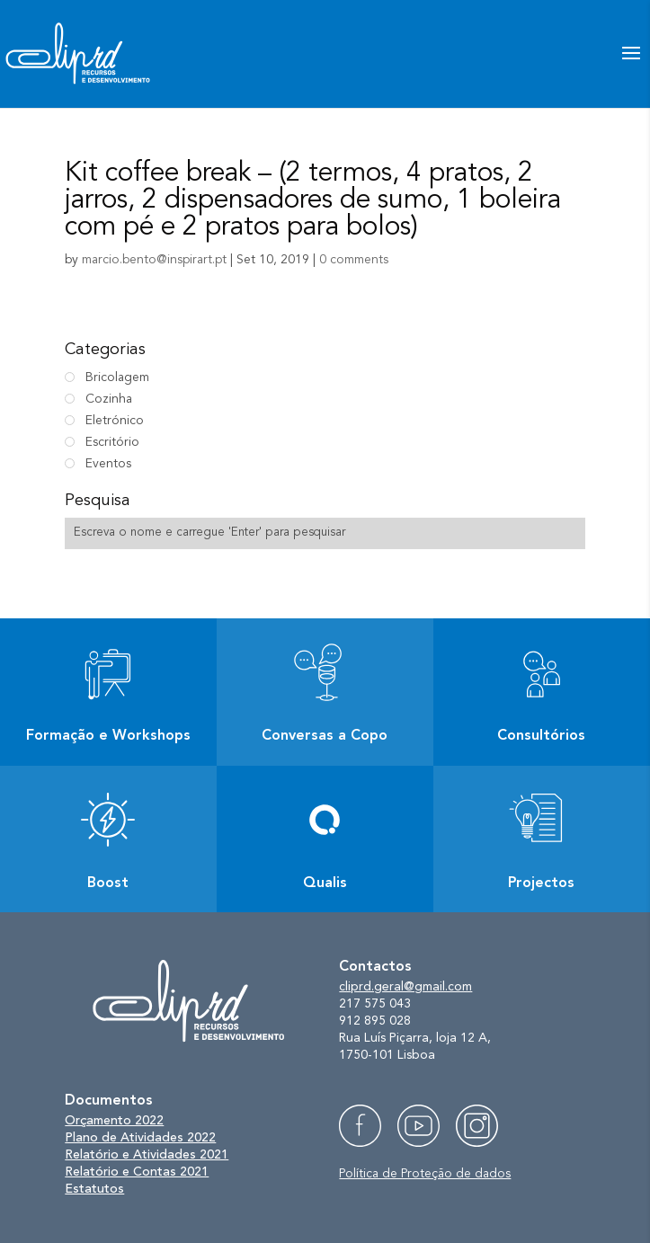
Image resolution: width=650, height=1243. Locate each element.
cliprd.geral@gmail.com (405, 987)
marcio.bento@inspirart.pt (154, 259)
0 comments (353, 259)
